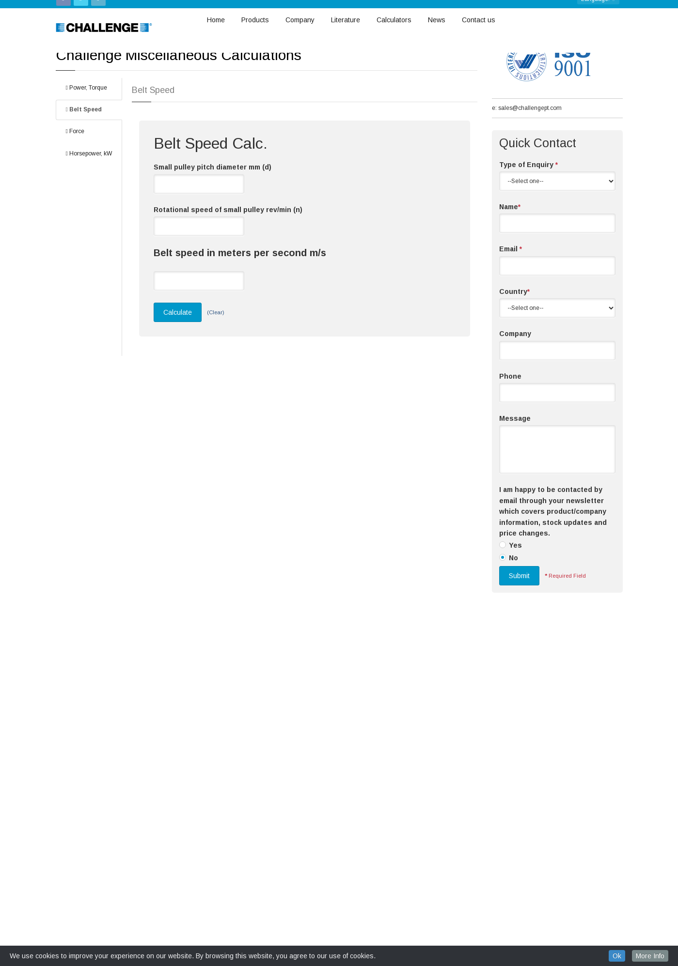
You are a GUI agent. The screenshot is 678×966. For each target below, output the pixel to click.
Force (75, 185)
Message (515, 472)
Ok (617, 956)
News (436, 21)
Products (255, 21)
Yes (515, 599)
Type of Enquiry (528, 219)
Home (216, 21)
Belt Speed (84, 163)
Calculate (177, 366)
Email (510, 303)
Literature (345, 21)
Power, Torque (86, 141)
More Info (650, 956)
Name (509, 261)
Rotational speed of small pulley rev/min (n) (228, 264)
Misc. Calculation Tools (109, 64)
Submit (519, 630)
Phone (510, 430)
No (513, 612)
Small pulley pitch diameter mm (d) (212, 221)
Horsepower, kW (89, 207)
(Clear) (215, 366)
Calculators (394, 21)
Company (300, 21)
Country (514, 345)
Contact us (478, 21)
